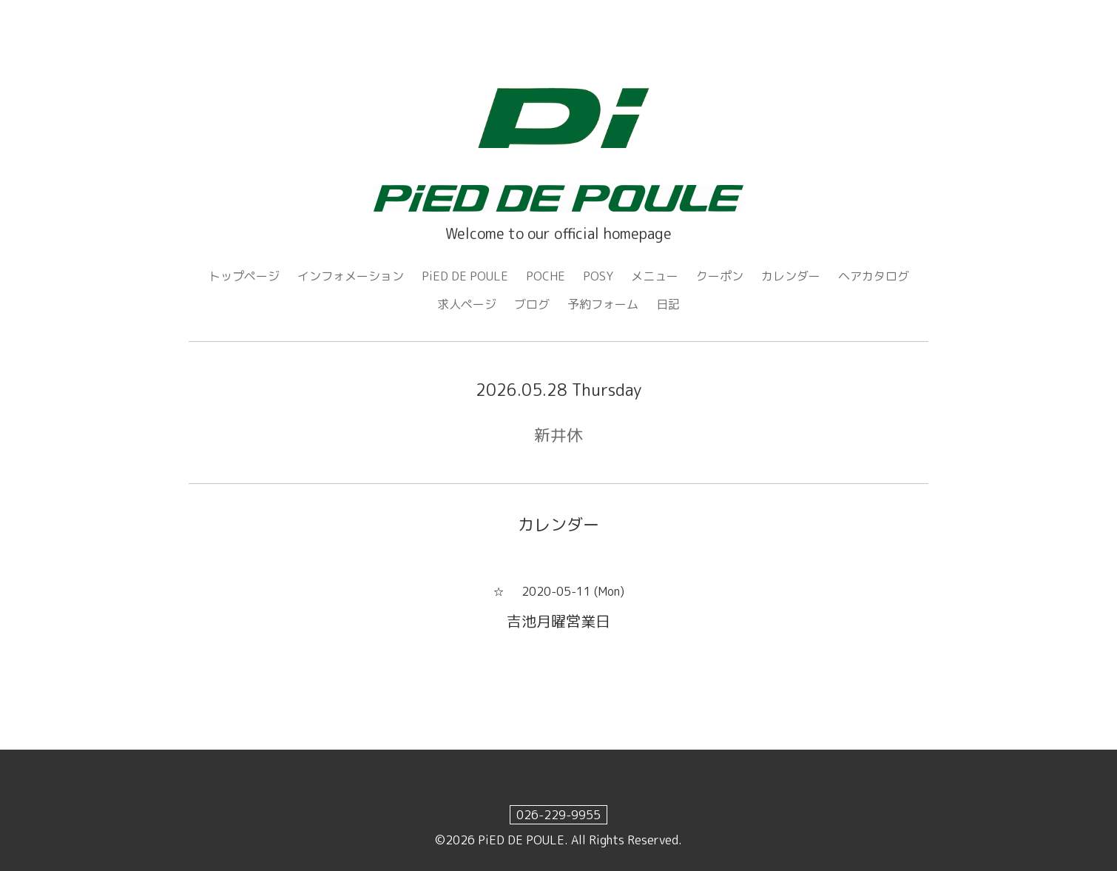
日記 (668, 304)
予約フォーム (602, 304)
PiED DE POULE (465, 276)
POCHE (545, 276)
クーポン (719, 276)
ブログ (532, 304)
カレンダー (790, 276)
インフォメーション (350, 276)
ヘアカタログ (873, 276)
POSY (598, 276)
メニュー (654, 276)
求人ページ (466, 304)
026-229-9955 (558, 815)
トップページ (244, 276)
